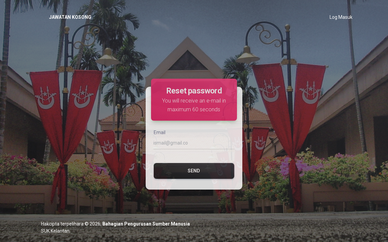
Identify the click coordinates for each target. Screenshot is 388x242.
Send (194, 177)
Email (159, 139)
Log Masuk (341, 17)
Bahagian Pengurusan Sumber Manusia (146, 224)
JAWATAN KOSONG (70, 17)
